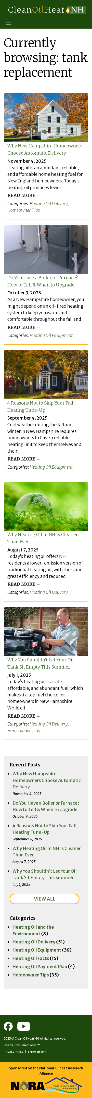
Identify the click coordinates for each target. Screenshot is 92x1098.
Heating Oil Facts (31, 958)
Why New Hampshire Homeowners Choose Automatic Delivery (47, 780)
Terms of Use (36, 1052)
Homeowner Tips (23, 210)
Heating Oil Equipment (51, 335)
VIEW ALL (44, 899)
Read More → (23, 195)
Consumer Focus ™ (26, 1045)
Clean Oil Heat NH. (27, 1038)
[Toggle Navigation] (8, 22)
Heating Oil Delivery (49, 203)
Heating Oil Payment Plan (40, 966)
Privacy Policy (13, 1052)
